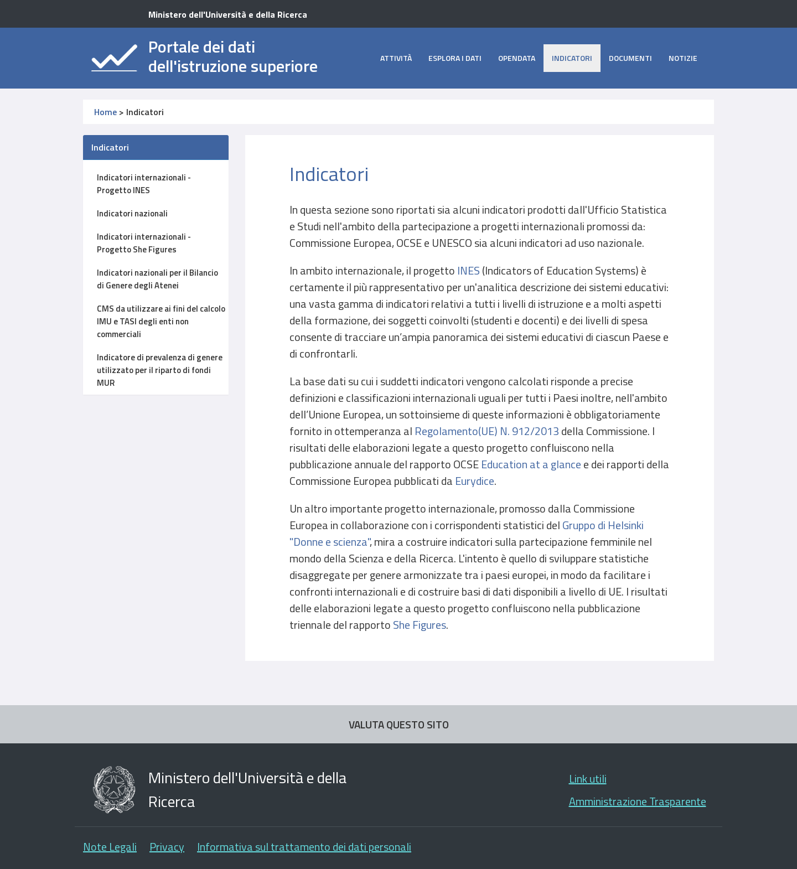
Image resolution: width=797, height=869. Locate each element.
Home (105, 111)
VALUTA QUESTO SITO (399, 724)
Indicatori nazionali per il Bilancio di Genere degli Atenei (157, 279)
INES (468, 270)
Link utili (588, 778)
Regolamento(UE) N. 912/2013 (487, 430)
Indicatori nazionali (132, 213)
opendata (516, 58)
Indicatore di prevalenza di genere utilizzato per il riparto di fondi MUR (159, 370)
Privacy (166, 846)
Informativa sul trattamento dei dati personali (304, 846)
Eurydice (474, 480)
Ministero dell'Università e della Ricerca (227, 14)
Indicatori (572, 58)
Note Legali (110, 846)
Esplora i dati (455, 58)
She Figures (419, 624)
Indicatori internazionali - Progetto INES (144, 183)
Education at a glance (532, 464)
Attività (396, 58)
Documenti (630, 58)
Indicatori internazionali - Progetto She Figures (144, 243)
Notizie (683, 58)
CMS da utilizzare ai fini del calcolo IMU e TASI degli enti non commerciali (161, 321)
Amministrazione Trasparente (637, 801)
